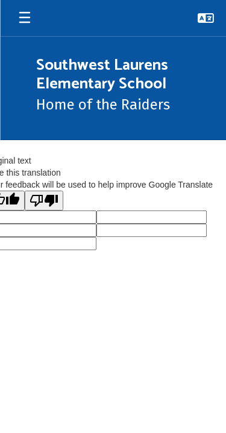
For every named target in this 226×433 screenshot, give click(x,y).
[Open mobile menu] (25, 18)
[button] (206, 18)
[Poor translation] (44, 200)
